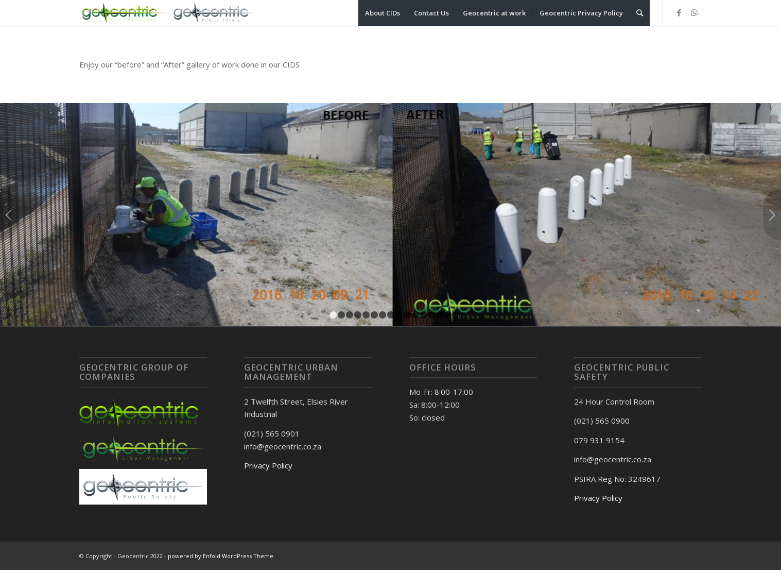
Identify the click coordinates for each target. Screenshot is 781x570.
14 (440, 314)
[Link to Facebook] (679, 12)
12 (423, 314)
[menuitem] (382, 13)
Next (772, 215)
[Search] (640, 13)
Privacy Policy (268, 465)
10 (407, 314)
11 (415, 314)
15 (448, 314)
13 (432, 314)
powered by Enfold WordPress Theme (220, 556)
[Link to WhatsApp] (694, 12)
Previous (9, 215)
